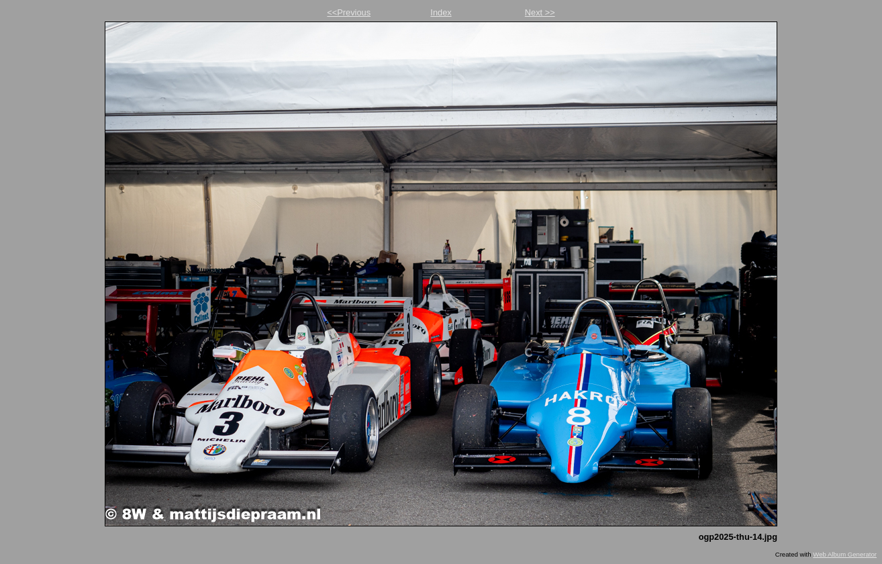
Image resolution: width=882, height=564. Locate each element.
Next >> (540, 12)
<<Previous (349, 12)
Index (440, 12)
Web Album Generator (845, 554)
